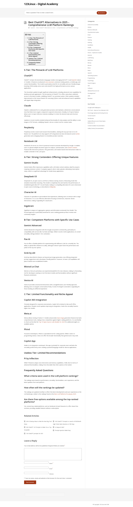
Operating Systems (93, 75)
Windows (90, 98)
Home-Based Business (93, 50)
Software (90, 88)
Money (89, 63)
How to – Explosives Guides (95, 52)
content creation (72, 147)
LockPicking (91, 57)
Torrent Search (91, 115)
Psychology (91, 80)
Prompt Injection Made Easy (63, 430)
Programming (91, 78)
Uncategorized (91, 93)
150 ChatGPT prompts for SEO (34, 433)
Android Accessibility (93, 24)
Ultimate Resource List (93, 91)
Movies (89, 65)
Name (51, 463)
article (78, 134)
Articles (89, 27)
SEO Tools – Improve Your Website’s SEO (98, 110)
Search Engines (92, 83)
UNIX (89, 96)
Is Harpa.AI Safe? (59, 427)
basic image (60, 318)
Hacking (90, 42)
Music (89, 68)
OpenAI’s (74, 80)
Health (89, 47)
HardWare (90, 45)
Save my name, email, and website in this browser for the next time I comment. (49, 478)
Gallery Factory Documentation (96, 128)
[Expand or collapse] (43, 34)
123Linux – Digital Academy (41, 4)
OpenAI (33, 28)
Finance (90, 37)
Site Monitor (91, 118)
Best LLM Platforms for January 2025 (65, 394)
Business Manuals (92, 30)
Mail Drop (90, 60)
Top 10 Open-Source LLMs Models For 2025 (52, 322)
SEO (89, 85)
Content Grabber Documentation (96, 125)
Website (51, 474)
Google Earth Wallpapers (94, 107)
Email (51, 468)
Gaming (90, 40)
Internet (90, 55)
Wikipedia (52, 187)
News (89, 70)
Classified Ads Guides (93, 32)
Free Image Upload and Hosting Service (98, 113)
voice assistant (49, 82)
